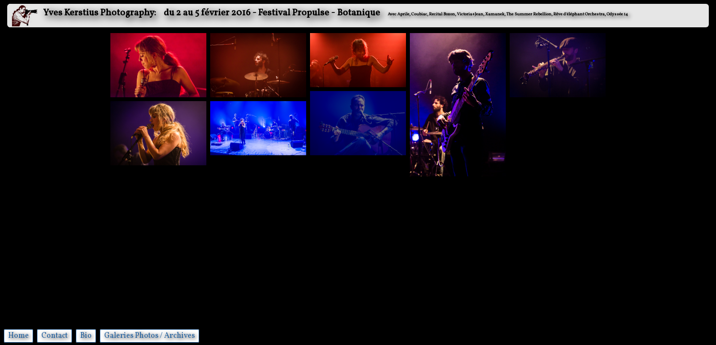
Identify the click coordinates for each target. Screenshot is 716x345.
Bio (86, 336)
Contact (54, 336)
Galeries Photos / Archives (149, 336)
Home (18, 336)
